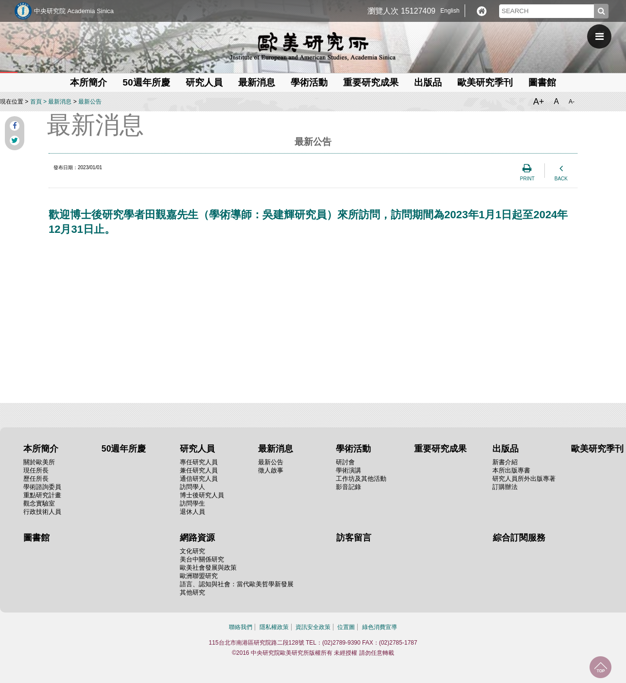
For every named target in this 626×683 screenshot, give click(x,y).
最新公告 (90, 101)
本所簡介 (88, 82)
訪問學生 (192, 503)
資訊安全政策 (313, 627)
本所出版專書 (511, 470)
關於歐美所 (39, 462)
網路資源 (197, 538)
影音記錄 (348, 486)
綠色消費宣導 (379, 627)
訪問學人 (192, 486)
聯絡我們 (240, 627)
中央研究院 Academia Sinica (74, 11)
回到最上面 (600, 667)
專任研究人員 (199, 462)
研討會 (345, 462)
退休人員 (192, 511)
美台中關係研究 (202, 559)
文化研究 (192, 551)
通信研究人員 (199, 478)
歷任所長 (36, 478)
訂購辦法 (505, 486)
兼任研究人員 (199, 470)
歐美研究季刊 (485, 82)
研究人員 (204, 82)
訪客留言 (353, 538)
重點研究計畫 (42, 495)
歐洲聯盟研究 (199, 575)
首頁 (36, 101)
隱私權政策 (274, 627)
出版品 (428, 82)
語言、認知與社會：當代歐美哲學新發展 (237, 584)
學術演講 (348, 470)
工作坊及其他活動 (361, 478)
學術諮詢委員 (42, 486)
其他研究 (192, 592)
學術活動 (309, 82)
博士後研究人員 (202, 495)
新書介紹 (505, 462)
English (449, 10)
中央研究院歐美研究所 (313, 46)
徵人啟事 (270, 470)
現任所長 (36, 470)
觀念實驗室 (39, 503)
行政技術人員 (42, 511)
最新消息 (256, 82)
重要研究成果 (371, 82)
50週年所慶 (146, 82)
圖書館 (542, 82)
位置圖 (346, 627)
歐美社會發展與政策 (208, 567)
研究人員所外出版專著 (524, 478)
